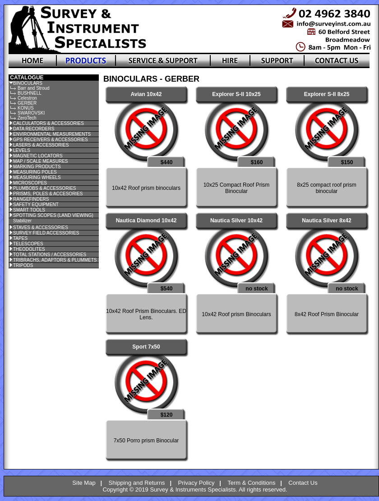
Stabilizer (22, 220)
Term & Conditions (251, 482)
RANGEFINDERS (31, 199)
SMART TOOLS (29, 209)
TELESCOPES (28, 243)
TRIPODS (23, 265)
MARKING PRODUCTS (37, 166)
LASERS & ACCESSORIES (41, 144)
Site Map (83, 482)
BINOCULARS (27, 83)
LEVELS (21, 150)
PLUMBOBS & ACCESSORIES (44, 188)
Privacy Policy (196, 482)
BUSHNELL (30, 93)
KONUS (26, 108)
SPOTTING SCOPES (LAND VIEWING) (53, 215)
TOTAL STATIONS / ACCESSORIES (49, 254)
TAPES (20, 238)
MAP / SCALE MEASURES (40, 161)
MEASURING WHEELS (37, 177)
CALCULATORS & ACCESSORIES (48, 123)
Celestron (27, 98)
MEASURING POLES (35, 172)
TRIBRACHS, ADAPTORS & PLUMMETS (55, 259)
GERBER (27, 103)
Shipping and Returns (137, 482)
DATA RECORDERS (33, 128)
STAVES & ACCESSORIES (40, 227)
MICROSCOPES (30, 182)
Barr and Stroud (34, 88)
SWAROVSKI (31, 112)
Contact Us (302, 482)
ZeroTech (27, 117)
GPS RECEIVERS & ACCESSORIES (50, 139)
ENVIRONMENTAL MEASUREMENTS (52, 134)
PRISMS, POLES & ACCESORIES (48, 193)
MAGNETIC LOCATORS (38, 155)
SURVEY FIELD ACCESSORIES (46, 232)
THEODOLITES (29, 249)
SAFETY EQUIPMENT (36, 204)
